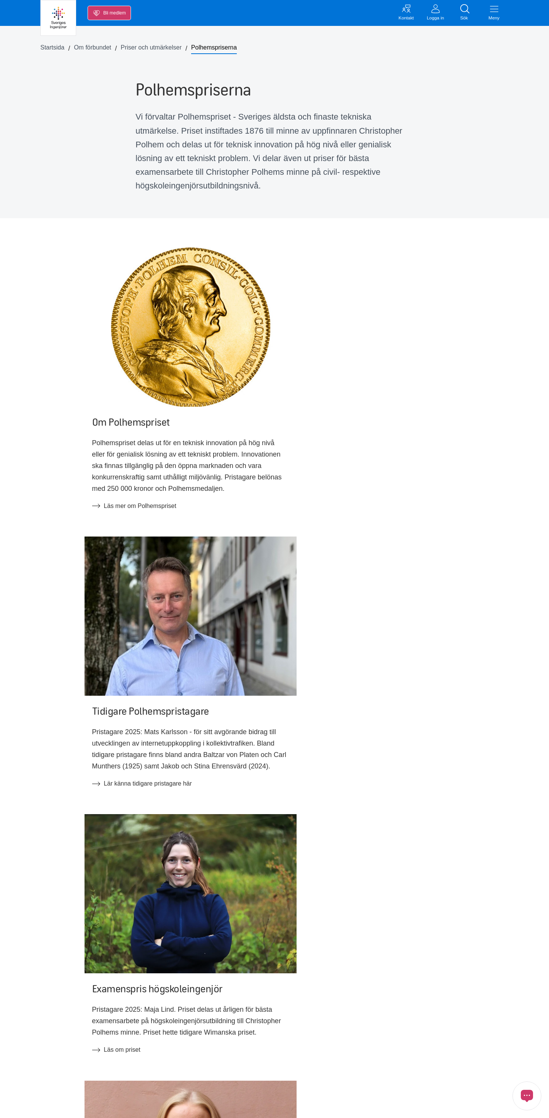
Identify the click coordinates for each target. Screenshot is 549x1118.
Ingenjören (260, 1048)
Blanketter (160, 1032)
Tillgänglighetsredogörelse (281, 1079)
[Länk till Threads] (477, 1069)
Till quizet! (91, 900)
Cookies (313, 1105)
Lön (53, 1016)
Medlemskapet (68, 1079)
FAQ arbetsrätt (167, 1079)
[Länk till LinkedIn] (392, 1069)
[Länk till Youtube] (413, 1069)
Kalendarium (65, 1048)
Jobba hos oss (265, 1016)
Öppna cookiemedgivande (368, 1105)
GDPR (283, 1105)
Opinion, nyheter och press (84, 1064)
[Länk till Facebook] (371, 1069)
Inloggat (371, 1030)
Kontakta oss (378, 1014)
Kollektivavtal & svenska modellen (193, 1016)
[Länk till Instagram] (435, 1069)
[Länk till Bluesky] (456, 1069)
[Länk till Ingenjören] (499, 1069)
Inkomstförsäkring (72, 1032)
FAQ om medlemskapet (179, 1064)
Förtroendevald (266, 1032)
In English (259, 1064)
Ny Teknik (160, 1048)
